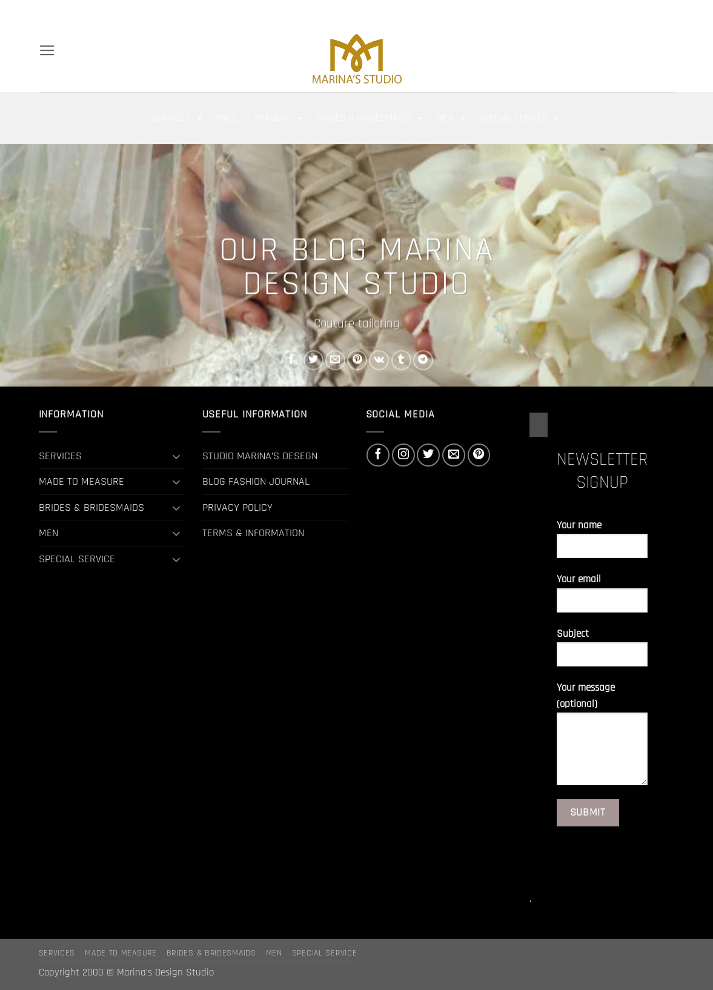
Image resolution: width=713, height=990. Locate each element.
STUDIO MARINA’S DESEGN (259, 456)
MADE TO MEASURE (260, 118)
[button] (573, 12)
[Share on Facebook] (291, 360)
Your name (602, 543)
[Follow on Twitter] (641, 11)
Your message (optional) (602, 738)
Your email (602, 597)
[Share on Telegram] (423, 360)
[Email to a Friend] (335, 360)
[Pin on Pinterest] (357, 360)
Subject (602, 652)
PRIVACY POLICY (237, 507)
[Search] (44, 11)
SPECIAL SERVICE (520, 118)
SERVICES (178, 118)
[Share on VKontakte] (379, 360)
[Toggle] (177, 456)
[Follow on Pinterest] (667, 11)
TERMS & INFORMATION (253, 533)
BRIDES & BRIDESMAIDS (371, 118)
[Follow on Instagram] (627, 11)
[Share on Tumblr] (401, 360)
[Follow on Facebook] (613, 11)
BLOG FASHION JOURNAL (256, 481)
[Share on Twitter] (313, 360)
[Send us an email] (654, 11)
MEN (452, 118)
